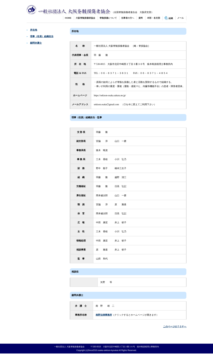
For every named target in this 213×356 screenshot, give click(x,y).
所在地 (33, 30)
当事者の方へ (127, 18)
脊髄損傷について (108, 18)
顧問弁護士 (36, 43)
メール (180, 18)
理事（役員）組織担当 (41, 36)
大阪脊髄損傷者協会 (85, 18)
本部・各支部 (153, 18)
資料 (140, 18)
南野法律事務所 (104, 315)
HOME (68, 18)
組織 (168, 18)
